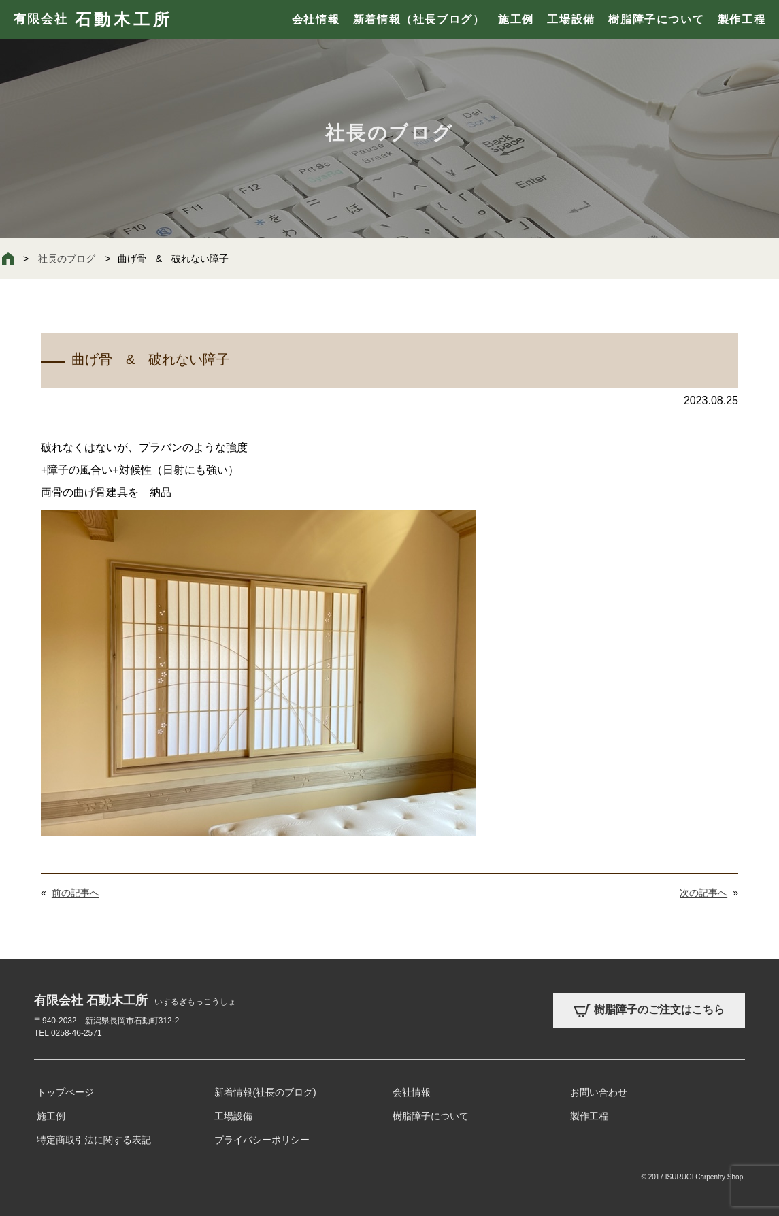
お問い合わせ (598, 1092)
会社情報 (315, 19)
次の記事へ (703, 892)
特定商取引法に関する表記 (94, 1139)
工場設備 (571, 19)
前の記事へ (75, 892)
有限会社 (93, 19)
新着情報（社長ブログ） (419, 19)
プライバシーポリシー (262, 1139)
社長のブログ (66, 258)
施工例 (516, 19)
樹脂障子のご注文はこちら (649, 1010)
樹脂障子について (656, 19)
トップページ (65, 1092)
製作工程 (741, 19)
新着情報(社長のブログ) (265, 1092)
